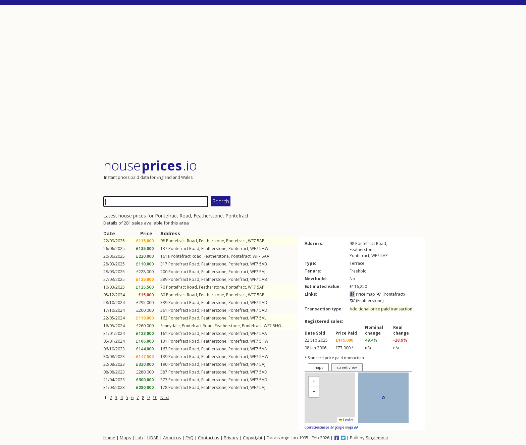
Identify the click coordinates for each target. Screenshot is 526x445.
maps (318, 367)
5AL (262, 318)
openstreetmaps (319, 427)
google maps (346, 427)
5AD (263, 302)
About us (172, 438)
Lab (139, 438)
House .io (150, 165)
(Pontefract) (390, 294)
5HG (277, 326)
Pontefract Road (173, 215)
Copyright (252, 438)
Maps (125, 438)
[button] (314, 382)
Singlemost (377, 438)
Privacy (231, 438)
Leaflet (346, 420)
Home (109, 438)
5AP (260, 241)
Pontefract (237, 215)
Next (164, 397)
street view (347, 367)
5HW (263, 248)
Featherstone (208, 215)
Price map (362, 294)
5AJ (262, 272)
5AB (263, 264)
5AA (265, 256)
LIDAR (153, 438)
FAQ (190, 438)
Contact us (208, 438)
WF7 (252, 241)
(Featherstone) (366, 300)
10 (155, 397)
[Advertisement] (264, 82)
